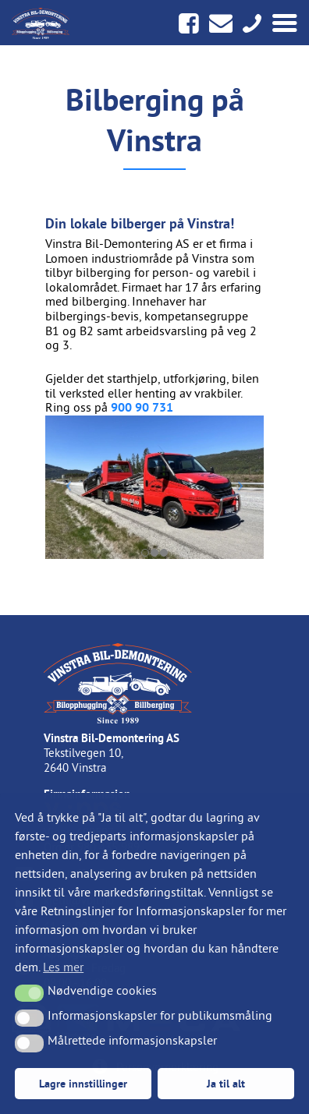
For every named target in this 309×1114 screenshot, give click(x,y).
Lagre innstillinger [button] (83, 1083)
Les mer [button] (63, 966)
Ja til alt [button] (226, 1083)
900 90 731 (142, 407)
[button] (29, 993)
